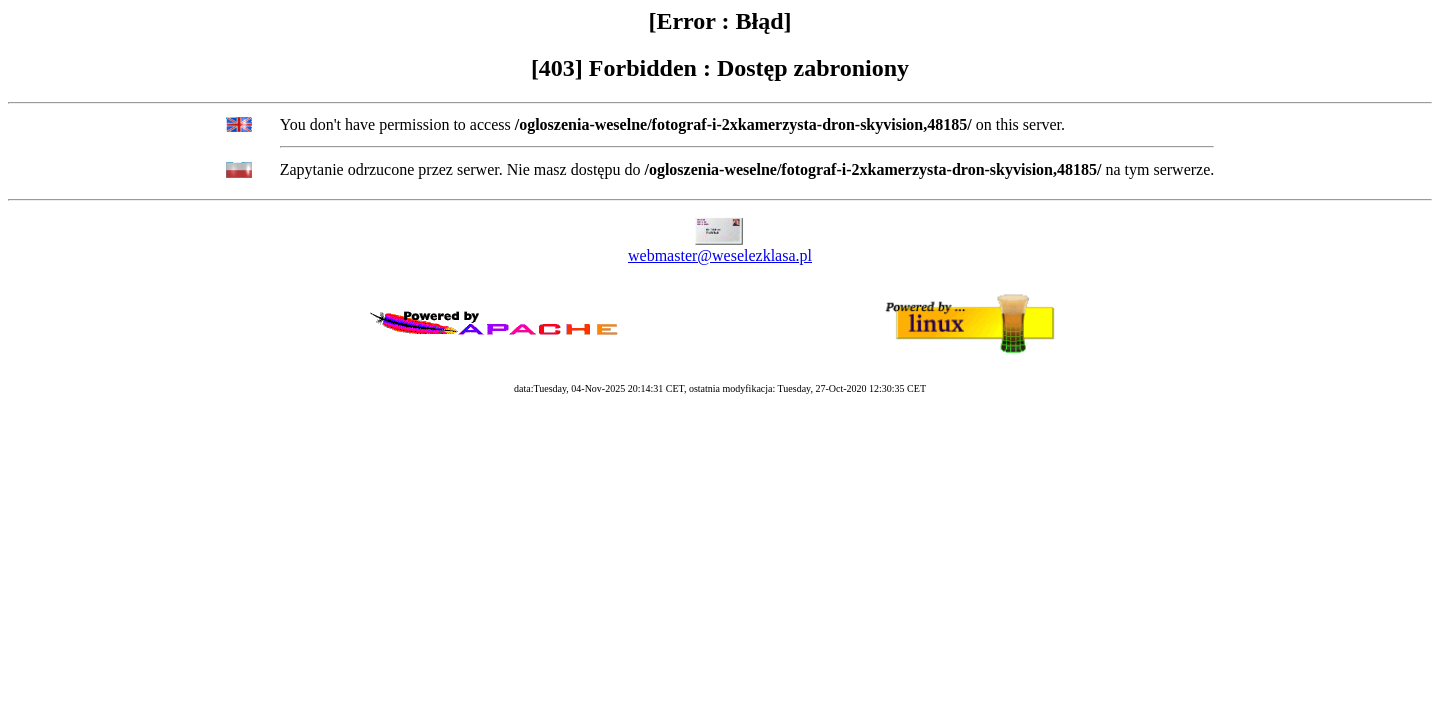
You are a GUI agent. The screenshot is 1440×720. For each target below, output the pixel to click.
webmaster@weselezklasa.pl (720, 255)
